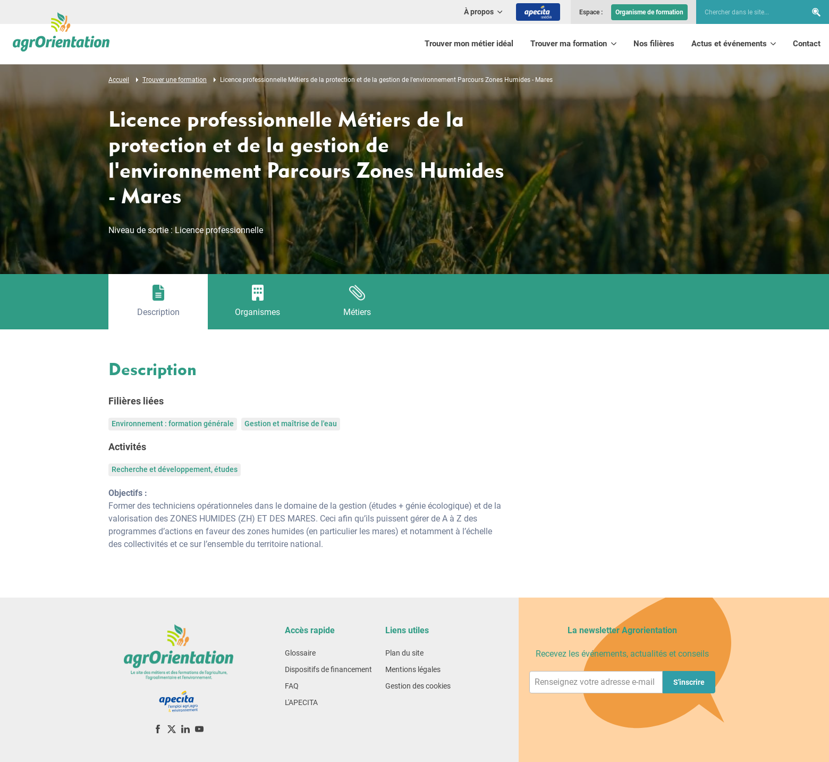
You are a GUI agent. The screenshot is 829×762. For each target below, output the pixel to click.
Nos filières (653, 43)
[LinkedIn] (185, 729)
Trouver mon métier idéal (469, 43)
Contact (806, 43)
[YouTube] (199, 729)
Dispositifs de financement (328, 669)
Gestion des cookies (418, 686)
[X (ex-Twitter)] (171, 729)
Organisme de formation (649, 12)
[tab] (158, 301)
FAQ (292, 686)
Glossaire (300, 653)
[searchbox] (746, 12)
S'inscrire (689, 682)
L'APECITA (301, 702)
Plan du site (404, 653)
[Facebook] (158, 729)
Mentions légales (413, 669)
